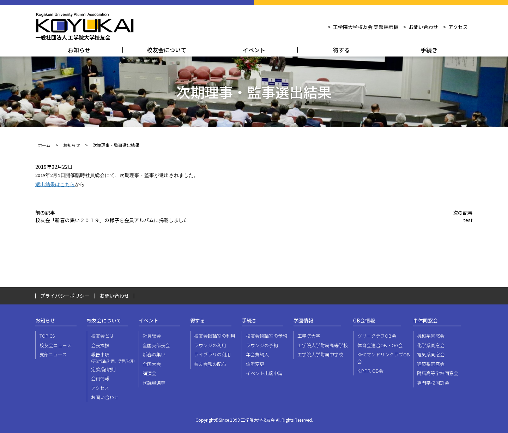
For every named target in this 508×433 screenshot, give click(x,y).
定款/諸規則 (103, 369)
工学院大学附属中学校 (320, 354)
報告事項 (114, 357)
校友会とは (102, 335)
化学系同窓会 (431, 345)
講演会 (149, 373)
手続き (429, 50)
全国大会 (152, 364)
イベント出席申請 (264, 373)
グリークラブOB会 (376, 335)
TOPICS (47, 335)
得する (341, 50)
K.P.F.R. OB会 (370, 370)
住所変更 (255, 364)
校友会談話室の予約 (266, 335)
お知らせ (79, 50)
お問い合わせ (423, 26)
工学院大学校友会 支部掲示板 (365, 26)
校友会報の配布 (210, 364)
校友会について (166, 50)
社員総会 (152, 335)
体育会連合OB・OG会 (380, 345)
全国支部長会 (156, 345)
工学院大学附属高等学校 (322, 345)
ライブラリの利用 (212, 354)
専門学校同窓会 (433, 382)
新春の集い (154, 354)
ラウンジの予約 (262, 345)
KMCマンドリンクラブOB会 (383, 358)
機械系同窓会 (431, 335)
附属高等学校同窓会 (437, 373)
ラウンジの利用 (210, 345)
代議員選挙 (154, 382)
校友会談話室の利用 (214, 335)
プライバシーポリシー (65, 295)
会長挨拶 (100, 345)
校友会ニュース (55, 345)
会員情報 (100, 378)
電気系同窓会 (431, 354)
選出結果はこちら (55, 185)
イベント (254, 50)
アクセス (458, 26)
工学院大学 (308, 335)
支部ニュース (53, 354)
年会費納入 (257, 354)
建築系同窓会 (431, 364)
